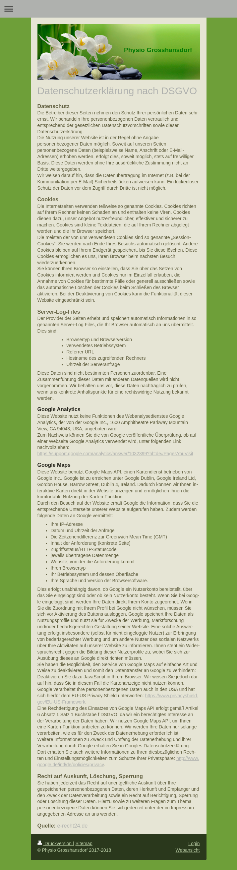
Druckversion (55, 843)
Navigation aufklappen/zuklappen (118, 9)
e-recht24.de (72, 826)
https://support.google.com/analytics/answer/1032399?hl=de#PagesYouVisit (115, 453)
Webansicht (188, 850)
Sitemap (84, 843)
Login (194, 843)
